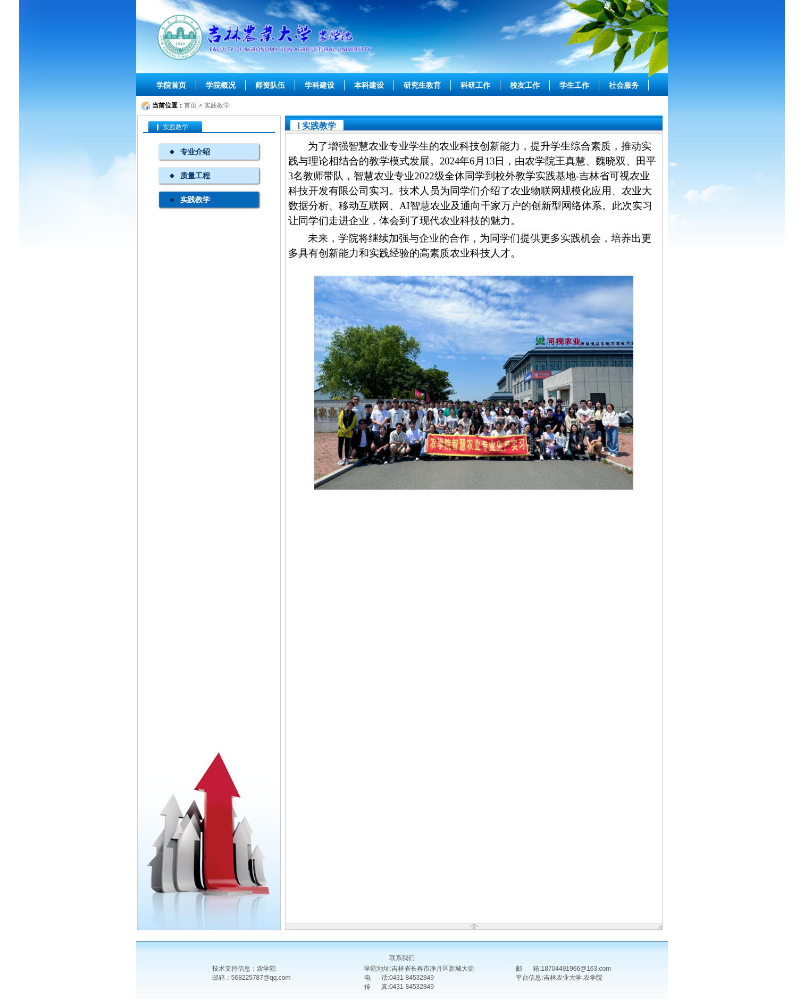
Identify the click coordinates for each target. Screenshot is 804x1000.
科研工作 (475, 85)
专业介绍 (195, 151)
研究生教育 (422, 85)
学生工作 (574, 85)
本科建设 (369, 85)
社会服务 (624, 85)
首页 (190, 105)
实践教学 (217, 105)
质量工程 (195, 175)
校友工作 (525, 85)
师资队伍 (270, 85)
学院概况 (221, 85)
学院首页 (171, 85)
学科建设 (319, 85)
